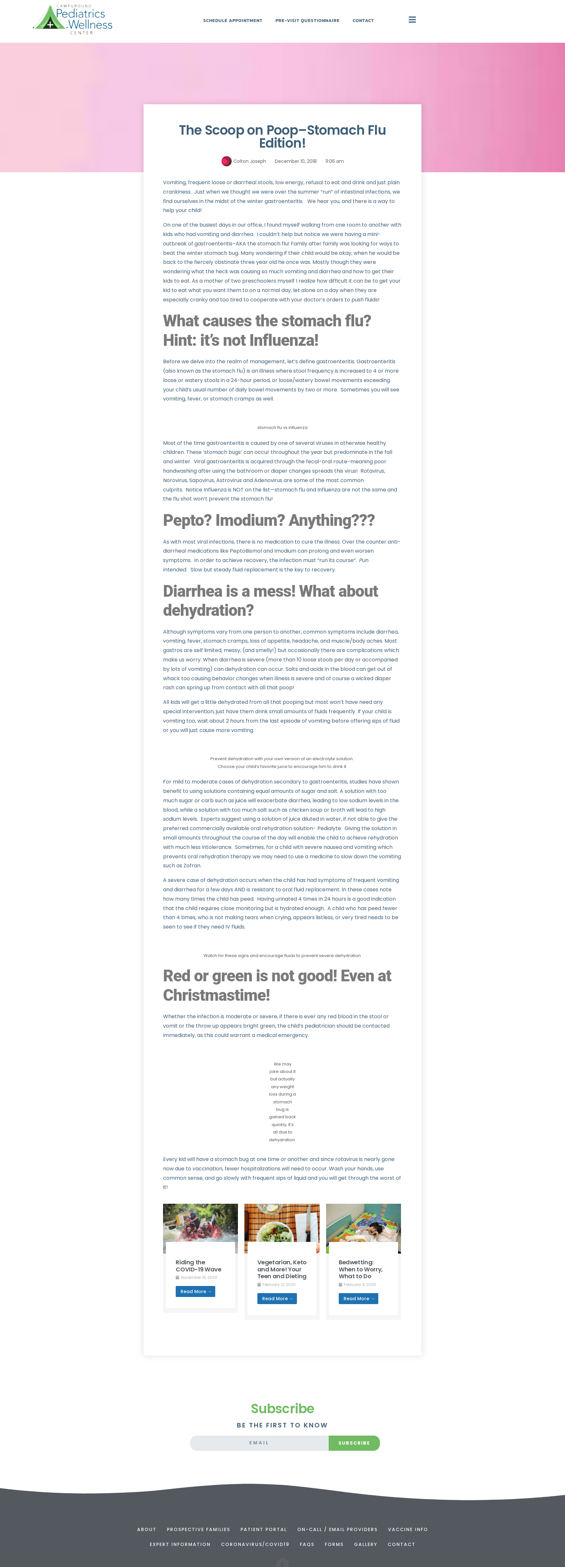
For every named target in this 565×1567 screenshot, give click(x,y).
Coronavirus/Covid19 (255, 1544)
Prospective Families (198, 1529)
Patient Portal (264, 1529)
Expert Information (180, 1544)
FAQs (307, 1544)
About (147, 1529)
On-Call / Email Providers (337, 1529)
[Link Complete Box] (200, 1258)
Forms (334, 1544)
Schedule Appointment (233, 20)
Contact (363, 20)
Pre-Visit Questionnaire (308, 20)
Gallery (365, 1544)
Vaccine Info (408, 1529)
